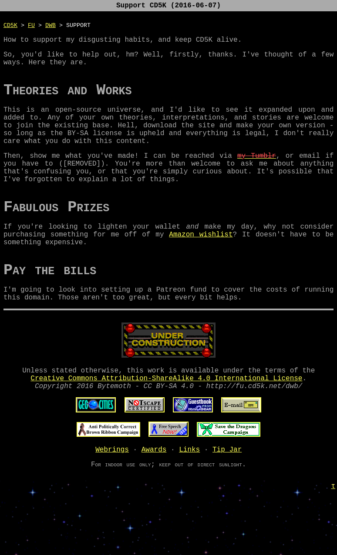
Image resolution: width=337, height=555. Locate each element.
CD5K (10, 26)
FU (31, 26)
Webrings (112, 497)
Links (189, 497)
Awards (154, 497)
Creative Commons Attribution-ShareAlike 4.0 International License (166, 423)
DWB (50, 26)
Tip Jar (227, 497)
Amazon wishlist (201, 267)
